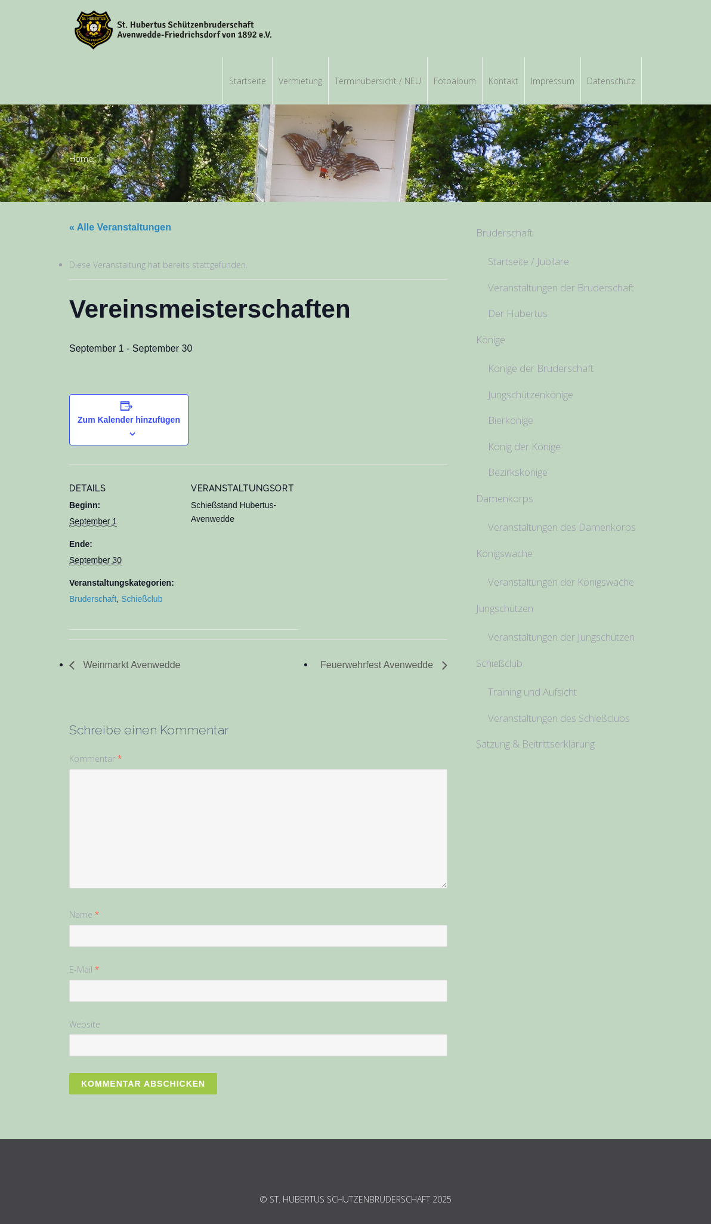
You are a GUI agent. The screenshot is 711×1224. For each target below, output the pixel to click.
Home (81, 158)
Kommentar (95, 758)
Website (84, 1024)
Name (84, 914)
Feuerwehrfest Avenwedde (378, 665)
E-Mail (84, 969)
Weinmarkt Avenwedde (131, 665)
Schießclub (141, 599)
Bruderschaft (92, 599)
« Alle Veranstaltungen (120, 227)
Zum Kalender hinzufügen (129, 420)
